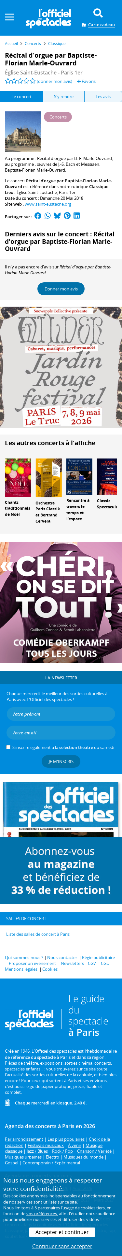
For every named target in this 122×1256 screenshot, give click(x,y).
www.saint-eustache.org (48, 204)
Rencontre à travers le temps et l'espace (77, 509)
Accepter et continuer (62, 1232)
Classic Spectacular (108, 504)
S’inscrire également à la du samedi (63, 747)
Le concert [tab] (21, 96)
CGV (92, 963)
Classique (98, 186)
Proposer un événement (32, 963)
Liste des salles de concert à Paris (38, 934)
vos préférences (41, 1213)
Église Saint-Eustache (37, 192)
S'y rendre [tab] (64, 96)
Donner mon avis (61, 289)
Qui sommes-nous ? (24, 957)
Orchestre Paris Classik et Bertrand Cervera (47, 512)
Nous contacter (62, 957)
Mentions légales (21, 969)
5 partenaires (47, 1208)
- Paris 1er (44, 72)
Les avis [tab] (103, 96)
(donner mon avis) (54, 81)
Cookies (50, 969)
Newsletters (72, 963)
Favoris (86, 81)
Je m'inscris (61, 761)
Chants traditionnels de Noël (17, 508)
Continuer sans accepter (62, 1246)
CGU (105, 963)
